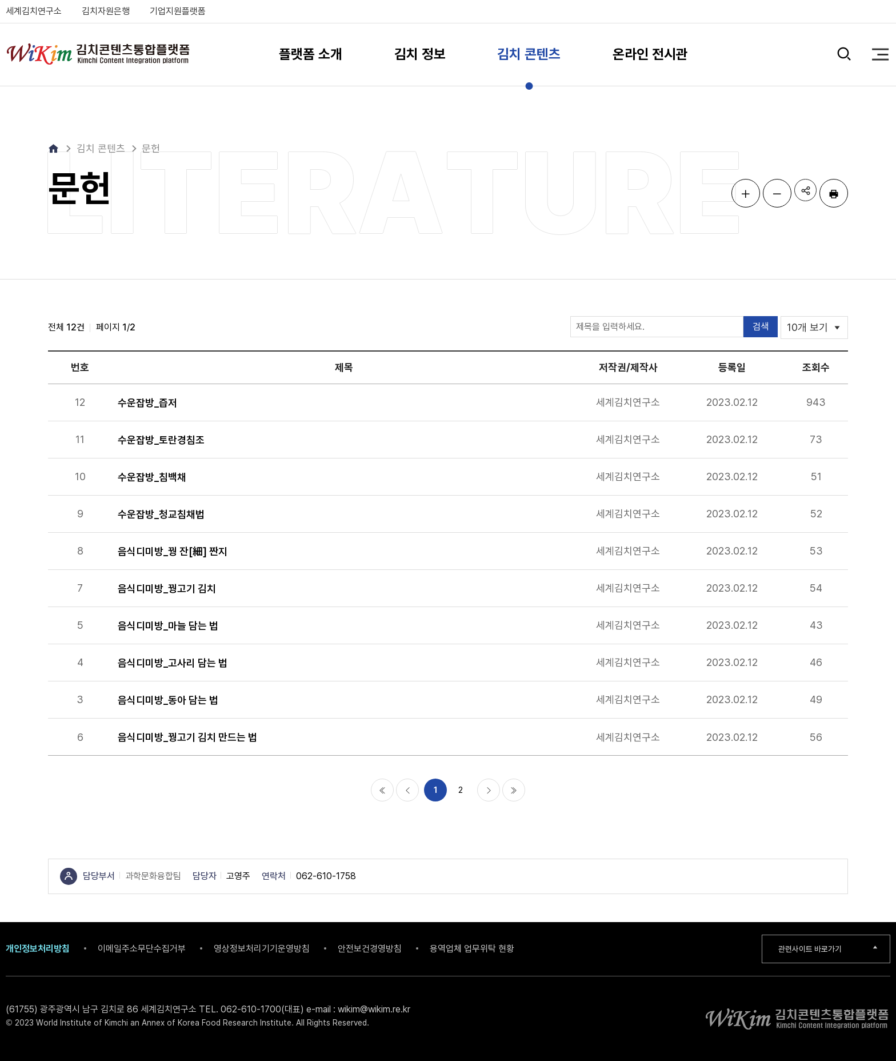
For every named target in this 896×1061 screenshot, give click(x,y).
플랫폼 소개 (310, 54)
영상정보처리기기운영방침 (262, 948)
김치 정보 (420, 54)
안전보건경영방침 (370, 948)
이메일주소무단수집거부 (142, 948)
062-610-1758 (326, 876)
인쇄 (833, 193)
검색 (843, 55)
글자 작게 (771, 193)
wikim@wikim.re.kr (374, 1009)
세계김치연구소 (34, 11)
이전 (407, 790)
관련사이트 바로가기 (814, 949)
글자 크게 (739, 193)
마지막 (513, 790)
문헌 (151, 148)
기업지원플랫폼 (178, 11)
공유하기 (802, 193)
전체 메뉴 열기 (880, 54)
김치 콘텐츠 (529, 54)
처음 (382, 790)
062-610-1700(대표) (262, 1009)
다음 (488, 790)
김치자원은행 (106, 11)
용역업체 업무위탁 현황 (472, 948)
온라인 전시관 (650, 54)
